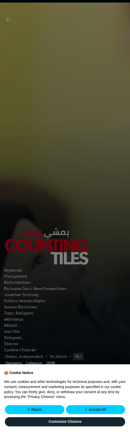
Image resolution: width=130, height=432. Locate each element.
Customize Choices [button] (65, 422)
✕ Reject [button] (34, 409)
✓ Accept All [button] (95, 409)
